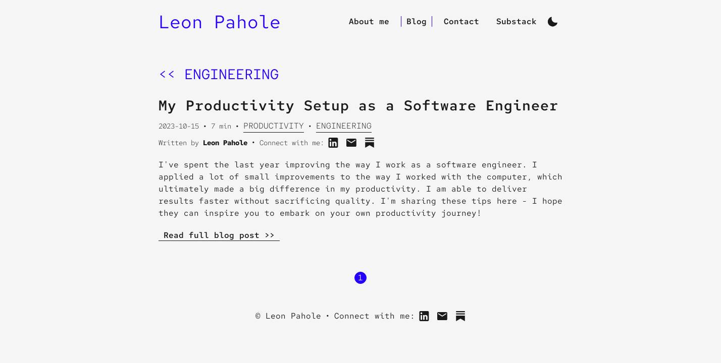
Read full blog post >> (219, 235)
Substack (516, 21)
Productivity (273, 125)
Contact (461, 21)
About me (369, 21)
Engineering (344, 125)
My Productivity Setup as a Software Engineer (358, 105)
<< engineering (219, 74)
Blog (416, 21)
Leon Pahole (220, 22)
